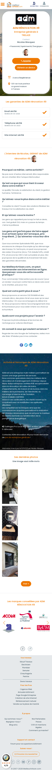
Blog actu (13, 725)
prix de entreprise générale (17, 437)
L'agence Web (26, 689)
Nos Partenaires (38, 719)
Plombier (26, 667)
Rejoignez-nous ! (13, 722)
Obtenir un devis (26, 67)
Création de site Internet (26, 698)
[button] (4, 623)
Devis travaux (26, 681)
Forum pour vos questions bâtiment (26, 744)
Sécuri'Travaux (26, 662)
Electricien (26, 664)
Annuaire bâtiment (26, 692)
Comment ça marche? (39, 730)
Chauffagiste (26, 673)
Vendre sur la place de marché (26, 704)
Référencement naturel (26, 701)
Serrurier (26, 670)
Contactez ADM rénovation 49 (15, 434)
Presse (38, 722)
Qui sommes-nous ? (13, 719)
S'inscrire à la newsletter (26, 754)
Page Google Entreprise (26, 695)
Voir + (26, 583)
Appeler (26, 60)
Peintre (26, 676)
